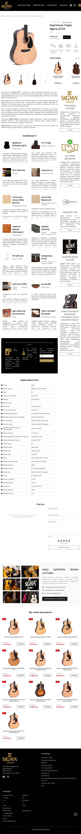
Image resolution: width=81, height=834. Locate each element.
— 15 (4, 800)
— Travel (23, 805)
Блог (42, 785)
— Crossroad (24, 800)
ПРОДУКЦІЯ (6, 791)
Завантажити (45, 775)
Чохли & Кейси (7, 816)
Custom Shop (7, 810)
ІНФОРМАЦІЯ (45, 754)
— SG (22, 798)
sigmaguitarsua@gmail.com (11, 766)
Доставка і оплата (46, 765)
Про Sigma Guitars (46, 757)
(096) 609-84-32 (7, 768)
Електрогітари (7, 808)
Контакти (44, 763)
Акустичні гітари (7, 795)
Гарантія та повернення (48, 760)
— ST (22, 803)
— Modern (6, 798)
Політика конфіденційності (49, 770)
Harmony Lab (45, 773)
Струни (5, 818)
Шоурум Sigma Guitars (48, 783)
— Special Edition (26, 810)
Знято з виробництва (9, 821)
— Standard (24, 795)
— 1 (4, 803)
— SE (4, 805)
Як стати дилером (46, 768)
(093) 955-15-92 (7, 771)
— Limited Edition (8, 813)
